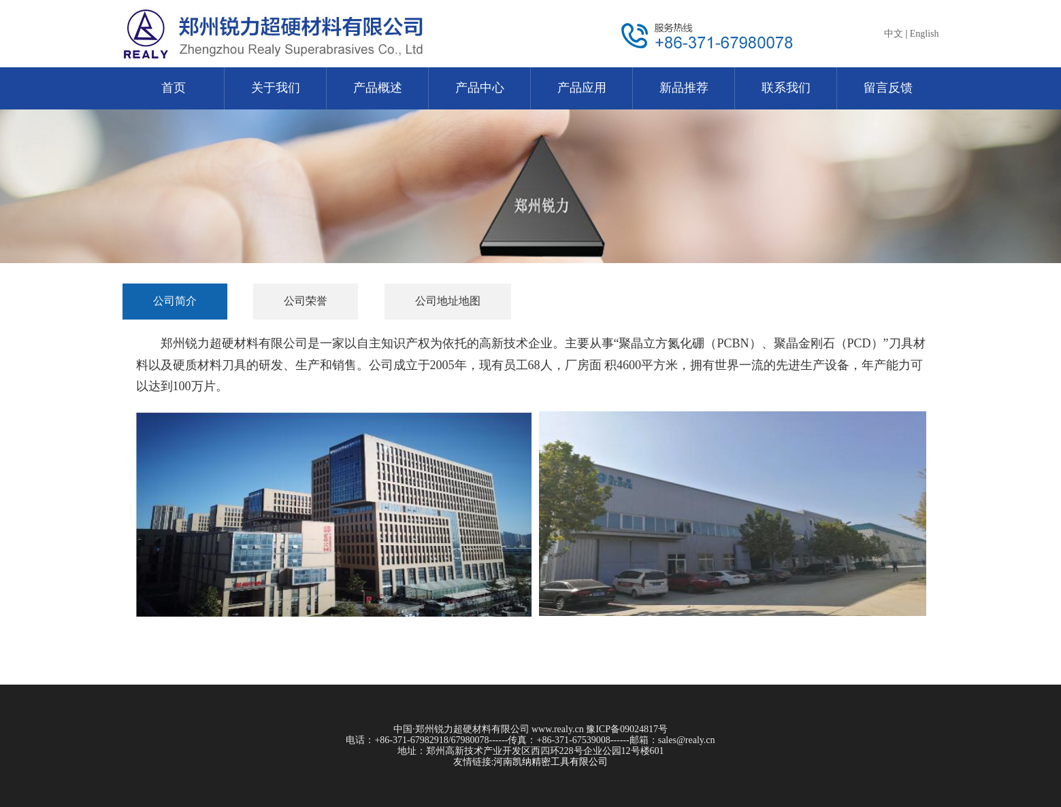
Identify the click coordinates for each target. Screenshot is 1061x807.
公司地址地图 (447, 301)
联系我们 (786, 88)
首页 (173, 88)
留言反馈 (888, 88)
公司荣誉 (305, 301)
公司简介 (175, 301)
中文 (893, 34)
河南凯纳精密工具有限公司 (550, 762)
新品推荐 (683, 88)
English (924, 34)
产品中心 (479, 88)
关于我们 (275, 88)
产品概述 (377, 88)
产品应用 (581, 88)
